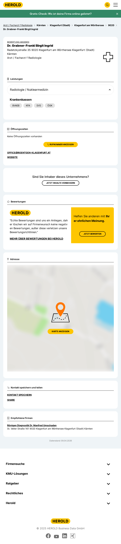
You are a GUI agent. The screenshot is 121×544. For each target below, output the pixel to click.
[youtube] (56, 536)
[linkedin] (64, 536)
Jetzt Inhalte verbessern (60, 183)
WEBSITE (12, 157)
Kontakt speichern (19, 394)
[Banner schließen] (117, 14)
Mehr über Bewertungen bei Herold (36, 238)
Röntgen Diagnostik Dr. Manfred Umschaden (32, 425)
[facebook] (48, 536)
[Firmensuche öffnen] (107, 5)
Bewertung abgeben (18, 42)
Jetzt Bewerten (92, 234)
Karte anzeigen (60, 331)
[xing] (72, 536)
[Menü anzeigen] (115, 5)
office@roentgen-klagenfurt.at (29, 152)
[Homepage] (13, 5)
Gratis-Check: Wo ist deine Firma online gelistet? (60, 13)
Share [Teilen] (11, 399)
